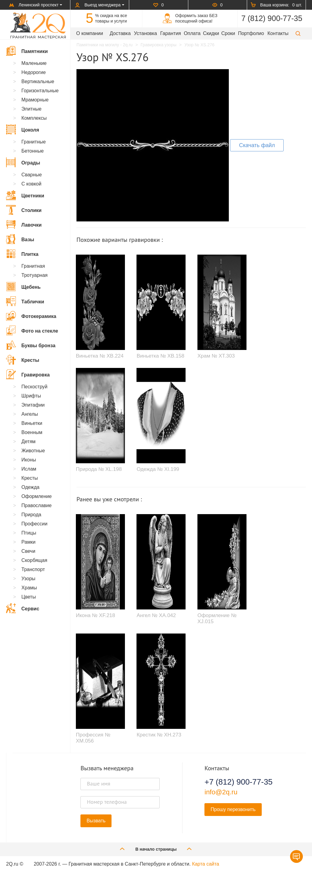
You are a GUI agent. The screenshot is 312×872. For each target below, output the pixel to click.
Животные (33, 450)
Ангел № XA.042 (156, 615)
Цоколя (22, 129)
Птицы (28, 532)
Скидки (211, 33)
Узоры (28, 578)
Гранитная (33, 266)
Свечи (28, 551)
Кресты (22, 360)
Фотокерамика (31, 316)
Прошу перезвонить (233, 809)
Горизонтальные (39, 90)
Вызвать (96, 820)
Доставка (120, 33)
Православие (36, 505)
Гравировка (28, 374)
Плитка (22, 254)
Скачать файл (257, 145)
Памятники (27, 51)
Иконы (28, 459)
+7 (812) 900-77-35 (238, 782)
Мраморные (34, 99)
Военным (31, 432)
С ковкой (31, 183)
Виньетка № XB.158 (160, 356)
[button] (298, 33)
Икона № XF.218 (95, 615)
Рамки (28, 542)
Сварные (31, 174)
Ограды (23, 162)
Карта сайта (205, 864)
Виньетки (31, 423)
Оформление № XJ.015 (216, 618)
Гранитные (33, 141)
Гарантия (170, 33)
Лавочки (24, 224)
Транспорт (33, 569)
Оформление (36, 496)
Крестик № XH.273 (158, 735)
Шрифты (31, 395)
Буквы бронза (30, 345)
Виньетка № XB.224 (99, 356)
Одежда (30, 487)
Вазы (20, 239)
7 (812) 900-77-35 (271, 18)
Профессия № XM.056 (93, 738)
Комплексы (34, 118)
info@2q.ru (220, 792)
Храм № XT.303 (216, 356)
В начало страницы (156, 848)
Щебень (23, 286)
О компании (89, 33)
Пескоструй (34, 386)
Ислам (28, 468)
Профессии (34, 523)
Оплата (192, 33)
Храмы (29, 587)
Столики (23, 210)
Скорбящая (34, 560)
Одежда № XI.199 (157, 469)
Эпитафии (32, 405)
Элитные (31, 108)
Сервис (22, 608)
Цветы (28, 596)
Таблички (25, 301)
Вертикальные (37, 81)
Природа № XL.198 (99, 469)
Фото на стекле (32, 330)
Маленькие (34, 63)
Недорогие (33, 72)
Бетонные (32, 151)
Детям (28, 441)
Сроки (228, 33)
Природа (31, 514)
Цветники (25, 195)
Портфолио (251, 33)
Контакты (278, 33)
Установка (145, 33)
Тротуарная (34, 275)
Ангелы (29, 414)
